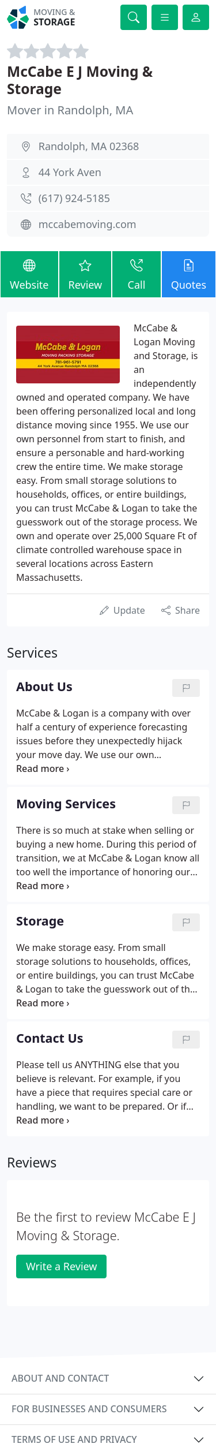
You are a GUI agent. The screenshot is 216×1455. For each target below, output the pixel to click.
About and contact (60, 1378)
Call (136, 273)
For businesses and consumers (89, 1408)
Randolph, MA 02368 (89, 146)
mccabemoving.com (88, 224)
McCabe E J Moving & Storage (80, 80)
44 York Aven (70, 172)
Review (86, 273)
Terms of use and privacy (74, 1439)
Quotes (188, 273)
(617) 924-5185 (74, 198)
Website (29, 273)
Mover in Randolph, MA (70, 110)
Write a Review (61, 1266)
